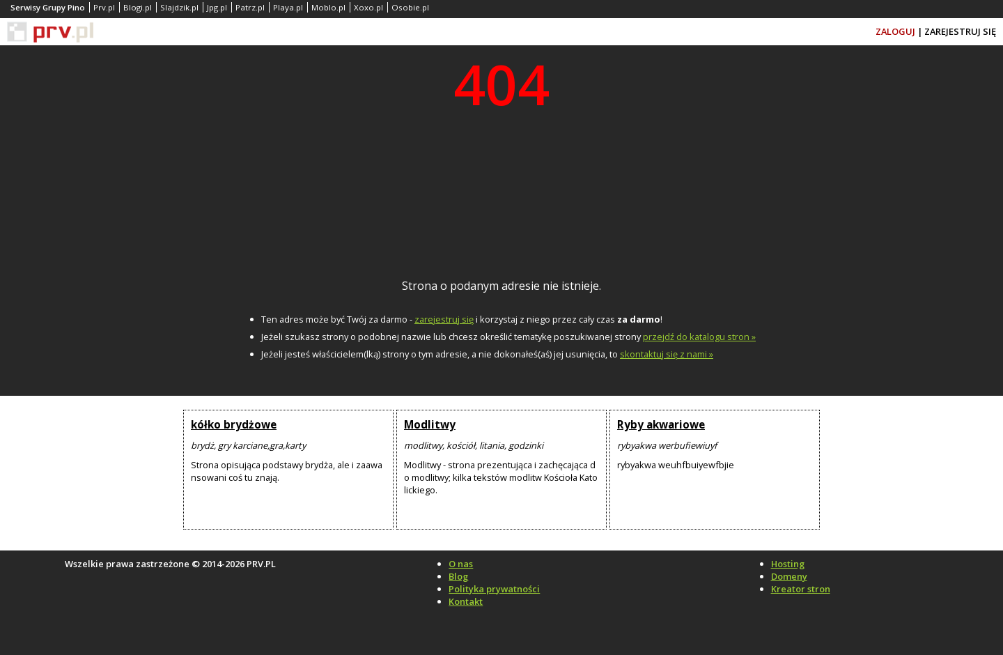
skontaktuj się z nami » (666, 354)
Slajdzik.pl (179, 7)
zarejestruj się (444, 319)
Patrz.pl (250, 7)
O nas (461, 563)
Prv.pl (104, 7)
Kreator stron (800, 589)
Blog (458, 576)
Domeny (789, 576)
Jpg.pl (217, 7)
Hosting (787, 563)
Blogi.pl (137, 7)
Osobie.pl (410, 7)
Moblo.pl (328, 7)
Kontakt (466, 601)
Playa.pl (288, 7)
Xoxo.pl (368, 7)
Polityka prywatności (494, 589)
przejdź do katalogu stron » (699, 336)
